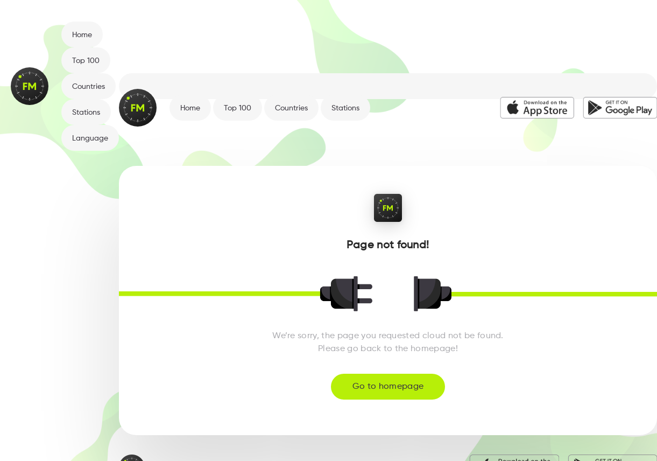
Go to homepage (387, 386)
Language (90, 138)
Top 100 (86, 61)
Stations (86, 112)
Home (82, 35)
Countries (88, 86)
